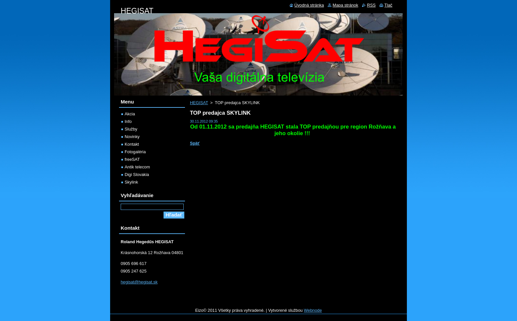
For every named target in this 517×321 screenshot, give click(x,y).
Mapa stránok (345, 5)
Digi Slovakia (137, 174)
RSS (371, 5)
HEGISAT (199, 102)
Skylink (131, 182)
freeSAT (132, 159)
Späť (195, 143)
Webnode (313, 310)
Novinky (132, 136)
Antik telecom (137, 166)
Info (128, 121)
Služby (131, 129)
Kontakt (132, 144)
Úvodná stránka (309, 5)
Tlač (388, 5)
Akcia (130, 113)
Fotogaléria (135, 151)
